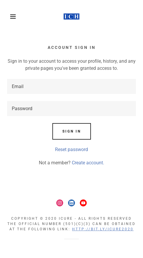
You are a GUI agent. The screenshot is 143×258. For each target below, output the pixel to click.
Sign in (71, 131)
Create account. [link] (88, 163)
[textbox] (71, 86)
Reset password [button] (71, 149)
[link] (71, 16)
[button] (10, 16)
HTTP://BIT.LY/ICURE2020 (103, 229)
